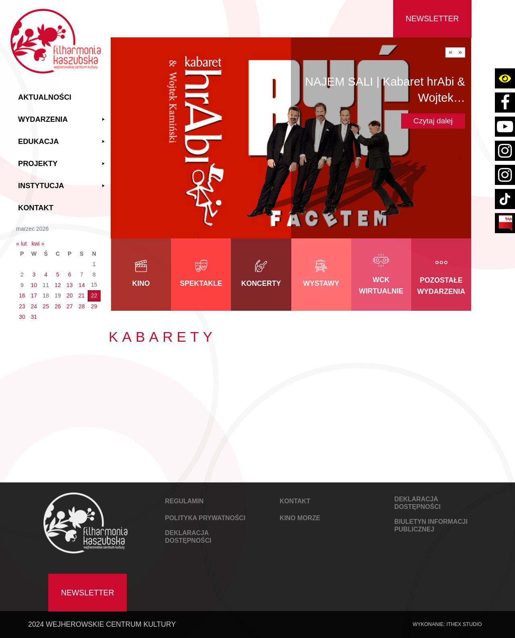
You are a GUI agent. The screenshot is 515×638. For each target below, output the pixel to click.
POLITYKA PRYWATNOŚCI (205, 518)
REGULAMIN (184, 501)
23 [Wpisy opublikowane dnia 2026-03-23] (22, 306)
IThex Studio (464, 624)
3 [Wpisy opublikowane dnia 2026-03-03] (33, 274)
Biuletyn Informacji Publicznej (431, 525)
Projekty (62, 164)
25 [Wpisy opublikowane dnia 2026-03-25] (46, 306)
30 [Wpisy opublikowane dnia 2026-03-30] (22, 317)
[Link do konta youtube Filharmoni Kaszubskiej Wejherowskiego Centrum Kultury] (505, 127)
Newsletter (432, 18)
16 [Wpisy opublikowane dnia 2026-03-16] (22, 295)
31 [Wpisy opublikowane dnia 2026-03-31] (34, 317)
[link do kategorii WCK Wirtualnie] (381, 274)
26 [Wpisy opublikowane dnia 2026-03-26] (58, 306)
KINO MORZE (300, 518)
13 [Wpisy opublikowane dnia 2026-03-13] (69, 285)
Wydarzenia (62, 120)
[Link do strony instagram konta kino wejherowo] (505, 175)
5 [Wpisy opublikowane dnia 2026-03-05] (58, 274)
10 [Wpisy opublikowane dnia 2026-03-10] (34, 285)
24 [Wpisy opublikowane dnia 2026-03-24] (34, 306)
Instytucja (62, 186)
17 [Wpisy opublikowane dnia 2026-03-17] (34, 295)
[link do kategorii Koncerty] (261, 274)
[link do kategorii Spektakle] (201, 274)
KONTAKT (295, 501)
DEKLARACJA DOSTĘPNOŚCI (188, 536)
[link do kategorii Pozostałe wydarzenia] (441, 274)
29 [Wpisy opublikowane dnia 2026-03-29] (94, 306)
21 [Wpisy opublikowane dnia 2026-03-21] (81, 295)
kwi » (37, 243)
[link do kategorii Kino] (141, 274)
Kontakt (36, 208)
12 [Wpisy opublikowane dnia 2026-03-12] (58, 285)
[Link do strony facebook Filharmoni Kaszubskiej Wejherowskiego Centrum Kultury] (505, 102)
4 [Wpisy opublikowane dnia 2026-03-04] (45, 274)
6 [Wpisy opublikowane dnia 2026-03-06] (69, 274)
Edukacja (62, 142)
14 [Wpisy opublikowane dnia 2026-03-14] (81, 285)
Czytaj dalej (433, 121)
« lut (21, 243)
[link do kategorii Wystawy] (321, 274)
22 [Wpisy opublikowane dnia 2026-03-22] (94, 295)
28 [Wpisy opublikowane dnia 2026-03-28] (81, 306)
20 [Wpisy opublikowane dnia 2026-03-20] (69, 295)
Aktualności (44, 97)
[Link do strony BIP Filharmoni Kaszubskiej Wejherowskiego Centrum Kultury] (505, 223)
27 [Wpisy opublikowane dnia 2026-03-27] (69, 306)
